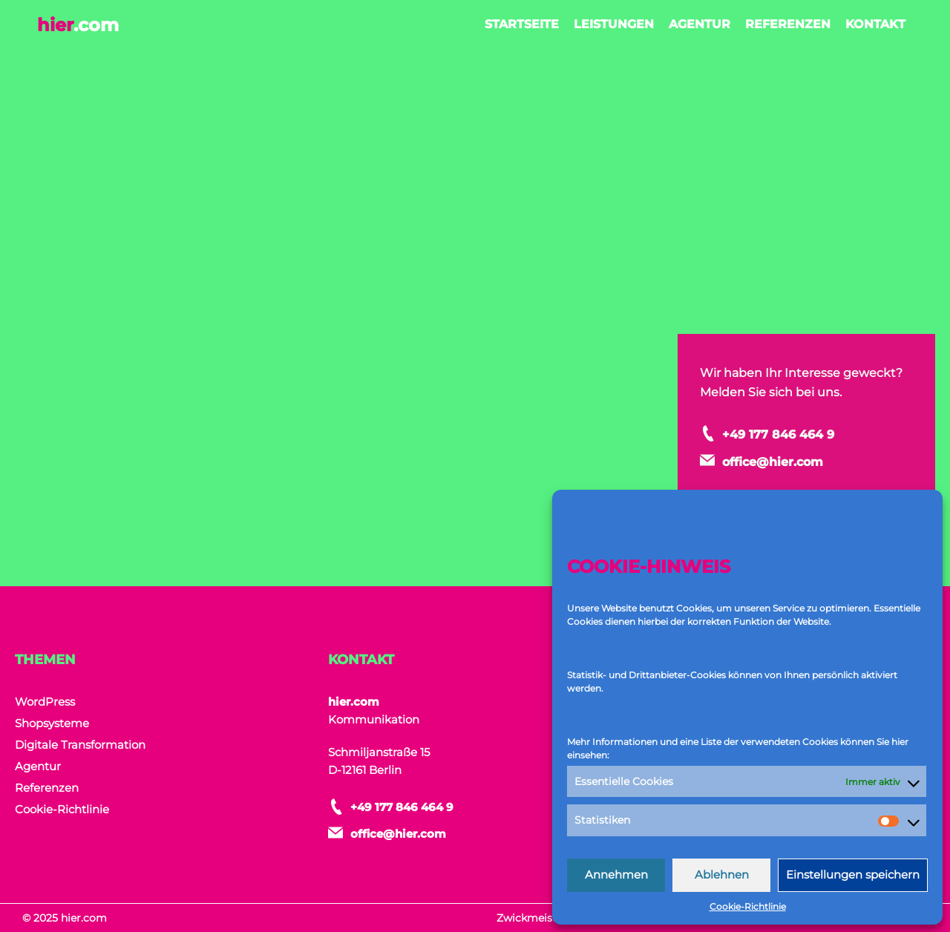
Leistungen (614, 24)
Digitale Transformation (80, 745)
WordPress (45, 702)
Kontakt (875, 24)
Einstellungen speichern (853, 874)
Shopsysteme (52, 723)
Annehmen (616, 874)
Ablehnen (722, 874)
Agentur (699, 24)
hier (78, 25)
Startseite (522, 24)
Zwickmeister (532, 918)
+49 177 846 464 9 (828, 422)
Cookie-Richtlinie (748, 906)
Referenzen (788, 24)
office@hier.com (805, 466)
